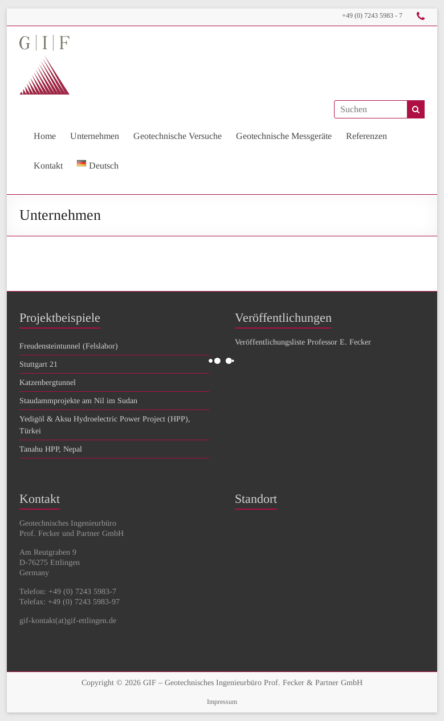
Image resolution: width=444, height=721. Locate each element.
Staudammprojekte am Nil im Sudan (78, 400)
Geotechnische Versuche (177, 136)
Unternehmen (94, 136)
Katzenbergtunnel (47, 382)
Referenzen (366, 136)
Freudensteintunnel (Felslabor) (68, 346)
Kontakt (48, 165)
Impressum (222, 702)
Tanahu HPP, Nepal (50, 449)
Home (45, 136)
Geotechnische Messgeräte (284, 136)
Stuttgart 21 (38, 364)
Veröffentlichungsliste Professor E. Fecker (303, 342)
